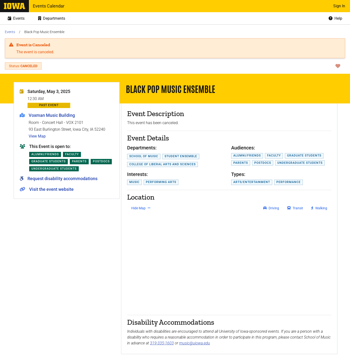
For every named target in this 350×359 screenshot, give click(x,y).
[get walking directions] (319, 208)
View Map (37, 136)
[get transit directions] (295, 208)
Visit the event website (51, 189)
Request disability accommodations (62, 178)
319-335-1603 (162, 343)
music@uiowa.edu (194, 343)
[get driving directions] (271, 208)
